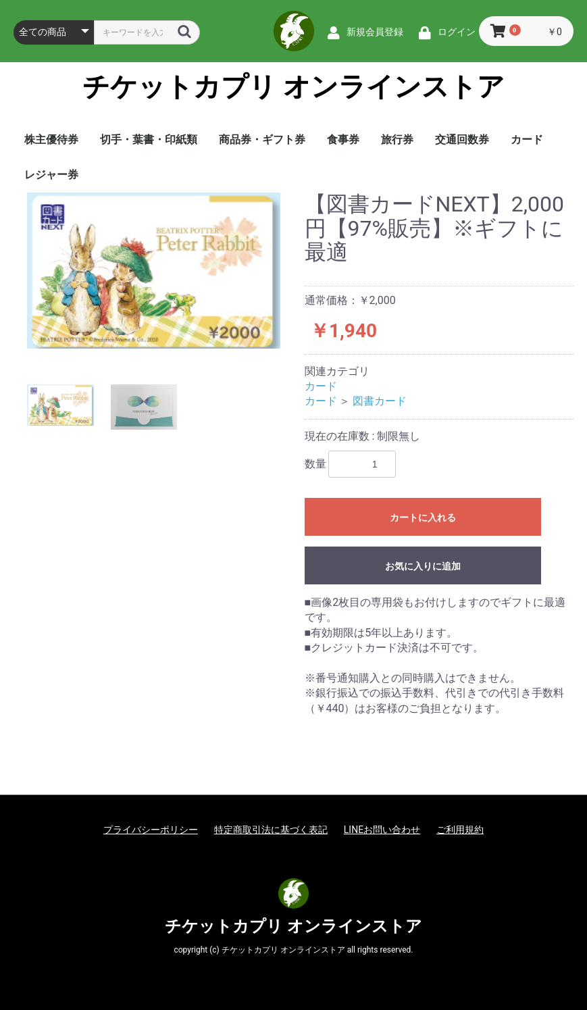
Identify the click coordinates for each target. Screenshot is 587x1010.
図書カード (380, 401)
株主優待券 (51, 139)
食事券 (343, 139)
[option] (153, 271)
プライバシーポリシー (150, 829)
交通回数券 (462, 139)
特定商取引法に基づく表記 (271, 829)
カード (527, 139)
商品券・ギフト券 (262, 139)
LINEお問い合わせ (382, 829)
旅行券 (397, 139)
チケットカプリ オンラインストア (293, 87)
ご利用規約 (460, 829)
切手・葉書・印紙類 (148, 139)
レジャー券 (51, 174)
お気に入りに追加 (423, 566)
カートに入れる (423, 517)
